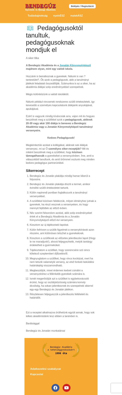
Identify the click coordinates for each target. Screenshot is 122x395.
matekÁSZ (76, 15)
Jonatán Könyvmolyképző (75, 65)
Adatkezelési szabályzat (45, 368)
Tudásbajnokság (37, 15)
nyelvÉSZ (59, 15)
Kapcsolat (36, 374)
